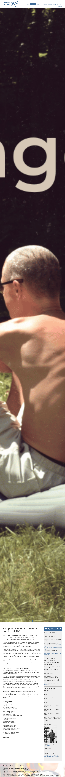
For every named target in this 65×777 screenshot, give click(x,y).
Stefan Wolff (47, 745)
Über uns (59, 4)
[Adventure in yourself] (10, 4)
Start (28, 4)
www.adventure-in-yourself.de (51, 756)
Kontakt (60, 6)
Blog (54, 4)
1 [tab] (32, 621)
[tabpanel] (32, 314)
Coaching (39, 4)
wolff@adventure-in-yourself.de (51, 755)
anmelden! (46, 684)
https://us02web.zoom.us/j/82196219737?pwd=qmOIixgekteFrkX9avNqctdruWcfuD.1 (53, 647)
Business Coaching (47, 4)
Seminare (33, 4)
